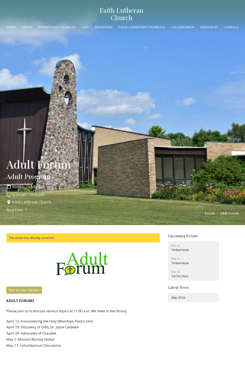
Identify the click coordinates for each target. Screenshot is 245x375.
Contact (231, 27)
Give (85, 27)
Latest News (178, 287)
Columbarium (182, 27)
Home (11, 27)
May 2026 (178, 297)
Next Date (17, 209)
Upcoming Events (183, 235)
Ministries (103, 27)
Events (210, 213)
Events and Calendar (57, 27)
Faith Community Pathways (141, 27)
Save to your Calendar (24, 290)
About (27, 27)
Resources (209, 27)
